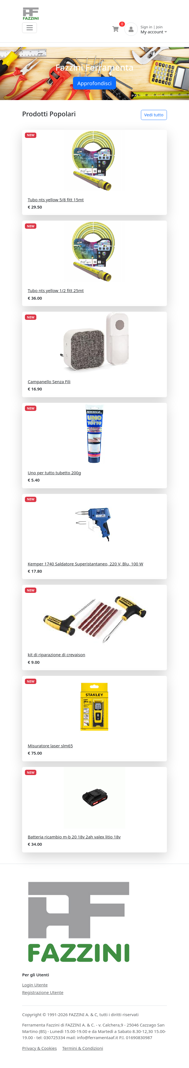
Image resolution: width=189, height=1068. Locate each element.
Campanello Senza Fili (49, 381)
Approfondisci (94, 83)
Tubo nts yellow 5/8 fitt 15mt (56, 199)
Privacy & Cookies (39, 1048)
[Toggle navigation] (29, 27)
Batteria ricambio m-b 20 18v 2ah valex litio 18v (74, 837)
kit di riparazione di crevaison (56, 654)
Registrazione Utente (42, 992)
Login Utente (35, 985)
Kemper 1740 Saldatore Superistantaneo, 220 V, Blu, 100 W (85, 564)
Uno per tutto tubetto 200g (54, 472)
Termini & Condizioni (82, 1048)
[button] (14, 73)
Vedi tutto (154, 114)
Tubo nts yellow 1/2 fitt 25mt (56, 290)
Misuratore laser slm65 (50, 745)
